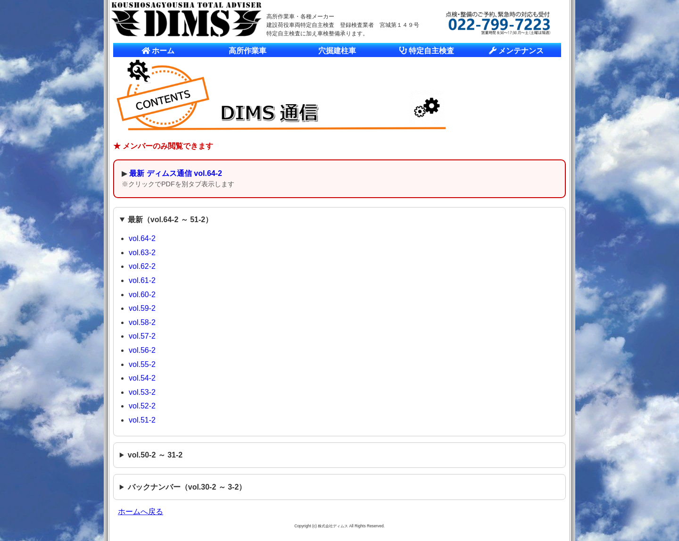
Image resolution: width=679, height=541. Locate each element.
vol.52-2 (142, 406)
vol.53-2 (142, 392)
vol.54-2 (142, 378)
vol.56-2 (142, 350)
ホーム (157, 51)
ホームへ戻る (140, 512)
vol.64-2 (142, 238)
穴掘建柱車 (337, 51)
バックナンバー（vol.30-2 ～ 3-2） (187, 487)
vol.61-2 (142, 280)
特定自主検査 (426, 51)
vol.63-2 (142, 253)
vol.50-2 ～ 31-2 (155, 455)
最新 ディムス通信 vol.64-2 (175, 173)
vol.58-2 (142, 322)
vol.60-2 (142, 295)
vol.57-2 (142, 336)
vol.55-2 (142, 364)
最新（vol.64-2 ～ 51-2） (170, 220)
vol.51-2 (142, 420)
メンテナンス (516, 51)
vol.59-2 (142, 308)
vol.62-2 (142, 266)
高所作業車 (247, 51)
